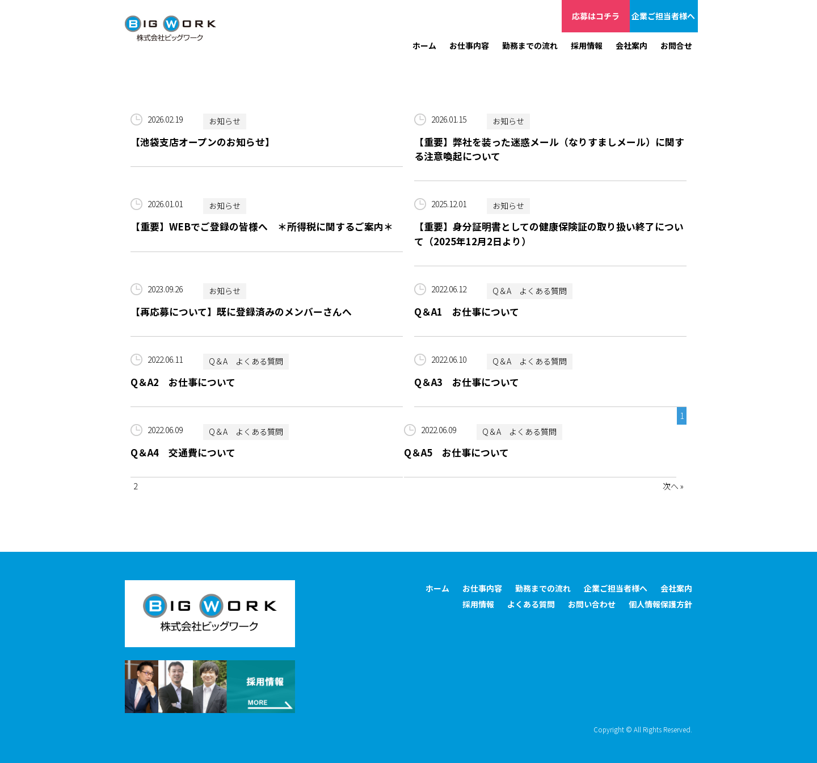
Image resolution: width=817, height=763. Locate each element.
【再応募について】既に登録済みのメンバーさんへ (241, 311)
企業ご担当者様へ (664, 16)
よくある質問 (531, 604)
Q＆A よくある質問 (529, 291)
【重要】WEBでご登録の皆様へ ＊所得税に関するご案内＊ (261, 226)
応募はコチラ (596, 16)
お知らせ (225, 121)
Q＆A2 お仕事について (182, 382)
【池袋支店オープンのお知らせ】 (202, 142)
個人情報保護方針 (660, 604)
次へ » (673, 486)
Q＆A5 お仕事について (456, 452)
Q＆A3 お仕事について (466, 382)
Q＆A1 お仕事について (466, 311)
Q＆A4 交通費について (182, 452)
